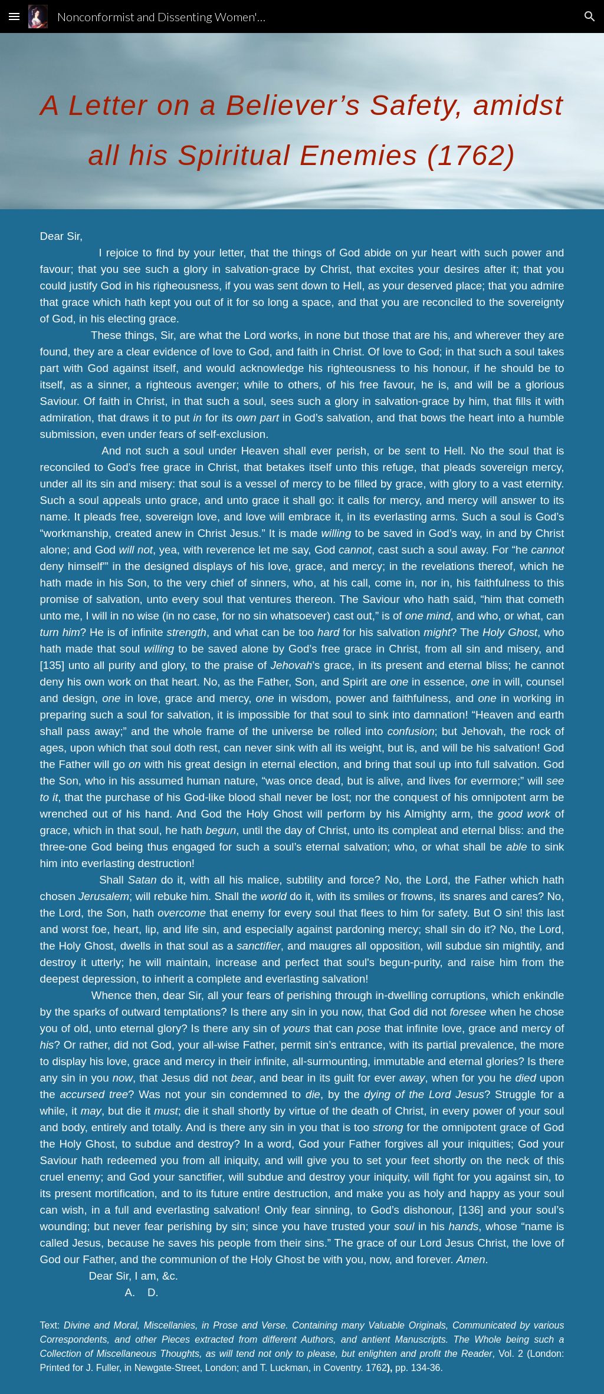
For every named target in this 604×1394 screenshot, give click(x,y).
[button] (14, 16)
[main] (302, 121)
